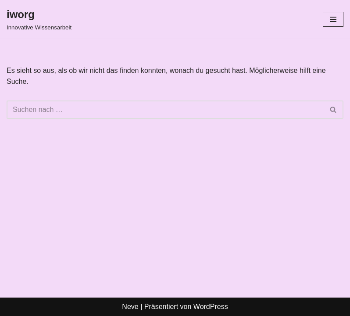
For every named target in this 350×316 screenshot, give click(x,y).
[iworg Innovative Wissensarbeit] (39, 19)
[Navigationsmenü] (333, 19)
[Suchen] (165, 110)
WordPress (210, 306)
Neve (130, 306)
